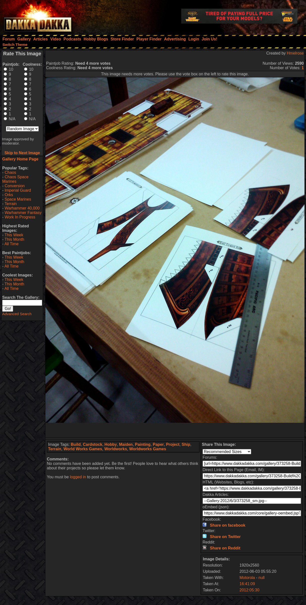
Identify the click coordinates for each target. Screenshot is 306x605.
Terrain (10, 204)
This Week (13, 235)
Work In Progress (20, 217)
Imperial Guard (18, 190)
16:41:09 (247, 584)
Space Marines (18, 199)
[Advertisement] (175, 430)
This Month (14, 239)
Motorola (247, 577)
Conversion (15, 186)
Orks (9, 195)
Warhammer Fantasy (23, 213)
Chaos (10, 172)
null (261, 577)
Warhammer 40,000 (22, 208)
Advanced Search (16, 314)
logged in (78, 477)
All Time (11, 244)
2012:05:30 (249, 590)
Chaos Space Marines (15, 179)
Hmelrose (295, 53)
